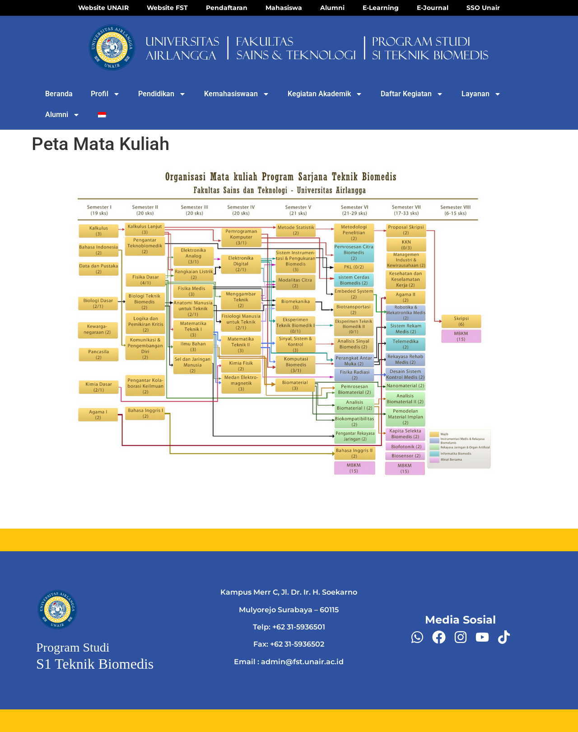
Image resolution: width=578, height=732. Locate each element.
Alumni (62, 115)
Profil (105, 94)
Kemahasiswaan (237, 94)
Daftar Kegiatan (412, 94)
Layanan (481, 94)
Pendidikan (162, 94)
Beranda (59, 93)
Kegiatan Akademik (325, 94)
